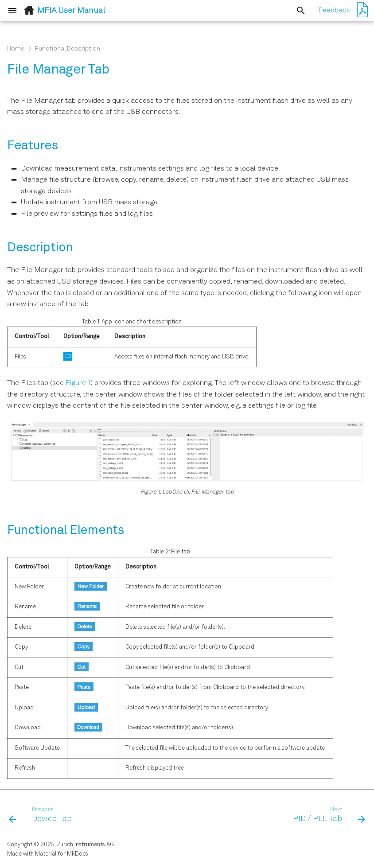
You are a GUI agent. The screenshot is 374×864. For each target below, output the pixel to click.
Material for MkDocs (61, 854)
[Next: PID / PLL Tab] (327, 815)
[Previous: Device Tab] (42, 815)
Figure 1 (78, 383)
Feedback (334, 10)
